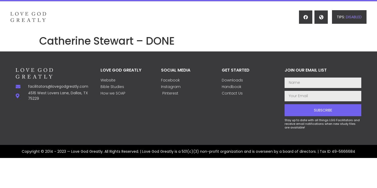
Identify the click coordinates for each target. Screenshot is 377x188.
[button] (349, 17)
